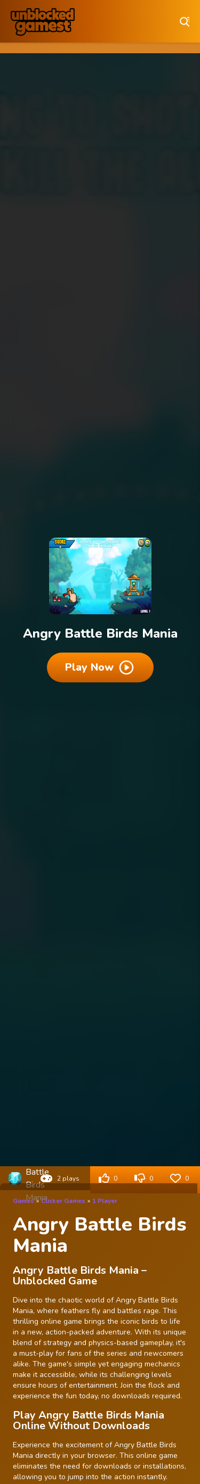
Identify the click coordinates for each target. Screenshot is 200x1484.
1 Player (104, 1201)
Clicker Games (63, 1201)
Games (23, 1201)
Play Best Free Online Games (43, 21)
